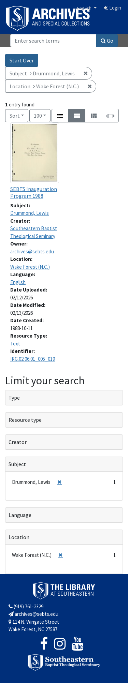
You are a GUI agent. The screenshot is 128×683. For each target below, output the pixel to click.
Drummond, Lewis (29, 213)
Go (107, 40)
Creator (18, 442)
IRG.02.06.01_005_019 (32, 359)
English (85, 8)
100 (42, 115)
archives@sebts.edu (32, 251)
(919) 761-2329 (26, 606)
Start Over (22, 60)
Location (19, 537)
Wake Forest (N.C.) (30, 267)
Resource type (25, 419)
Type (14, 397)
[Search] (53, 40)
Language (20, 514)
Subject (17, 464)
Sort (15, 115)
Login (112, 7)
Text (15, 343)
